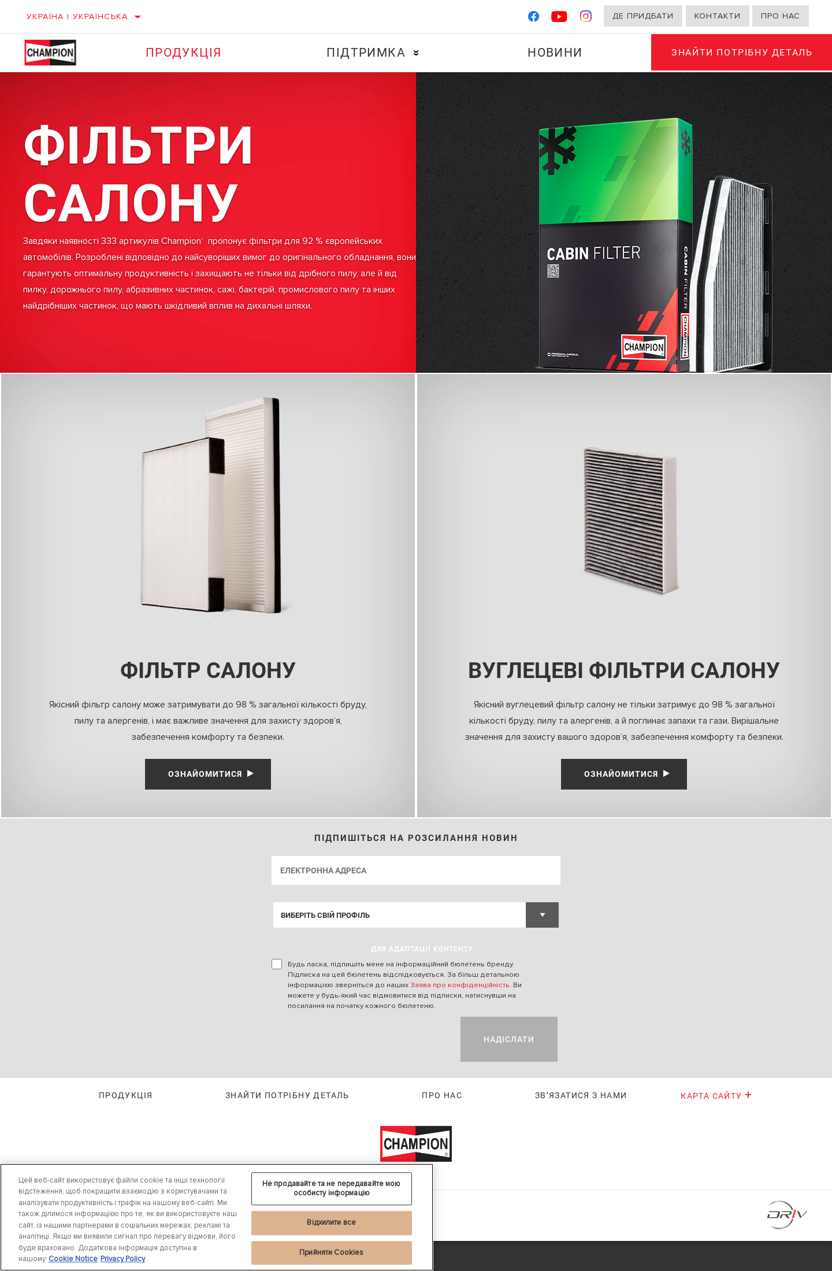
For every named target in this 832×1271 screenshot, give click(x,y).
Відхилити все (331, 1222)
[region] (216, 1217)
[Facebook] (534, 19)
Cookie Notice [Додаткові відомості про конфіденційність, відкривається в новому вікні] (73, 1258)
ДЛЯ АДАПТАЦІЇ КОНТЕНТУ (422, 979)
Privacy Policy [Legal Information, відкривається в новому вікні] (123, 1258)
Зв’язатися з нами (581, 1124)
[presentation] (359, 1069)
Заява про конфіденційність (460, 1015)
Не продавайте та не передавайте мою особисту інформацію (331, 1188)
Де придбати (643, 16)
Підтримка (363, 53)
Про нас (780, 16)
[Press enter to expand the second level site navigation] (414, 53)
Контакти (717, 16)
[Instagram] (586, 19)
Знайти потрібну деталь (287, 1124)
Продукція (182, 53)
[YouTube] (559, 19)
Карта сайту (716, 1125)
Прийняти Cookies (331, 1252)
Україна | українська (77, 16)
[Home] (57, 52)
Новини (550, 53)
